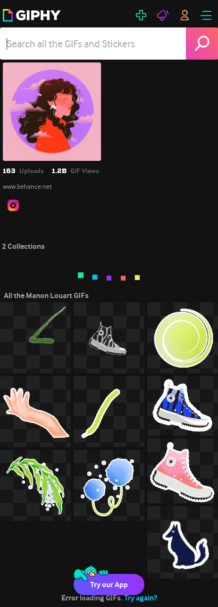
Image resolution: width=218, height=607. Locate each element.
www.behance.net (27, 186)
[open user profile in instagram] (13, 205)
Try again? (140, 597)
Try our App (109, 584)
